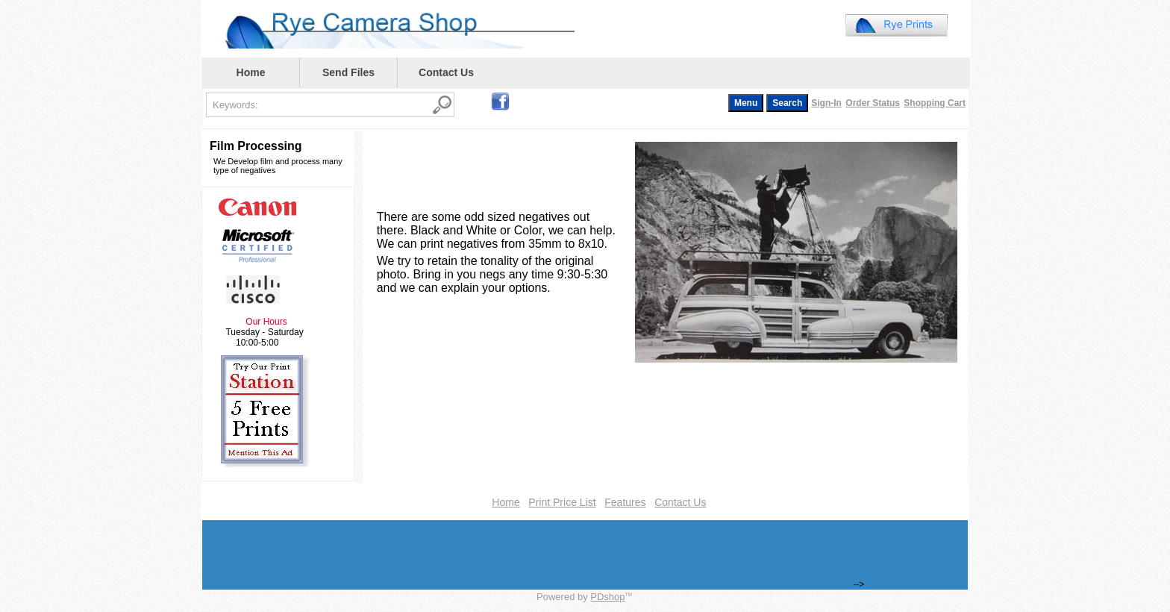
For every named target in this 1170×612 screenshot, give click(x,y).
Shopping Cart (935, 103)
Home (251, 72)
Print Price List (561, 502)
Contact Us (446, 72)
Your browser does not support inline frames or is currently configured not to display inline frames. (789, 28)
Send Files (348, 72)
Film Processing (256, 146)
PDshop (607, 596)
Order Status (872, 103)
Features (624, 502)
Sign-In (826, 103)
